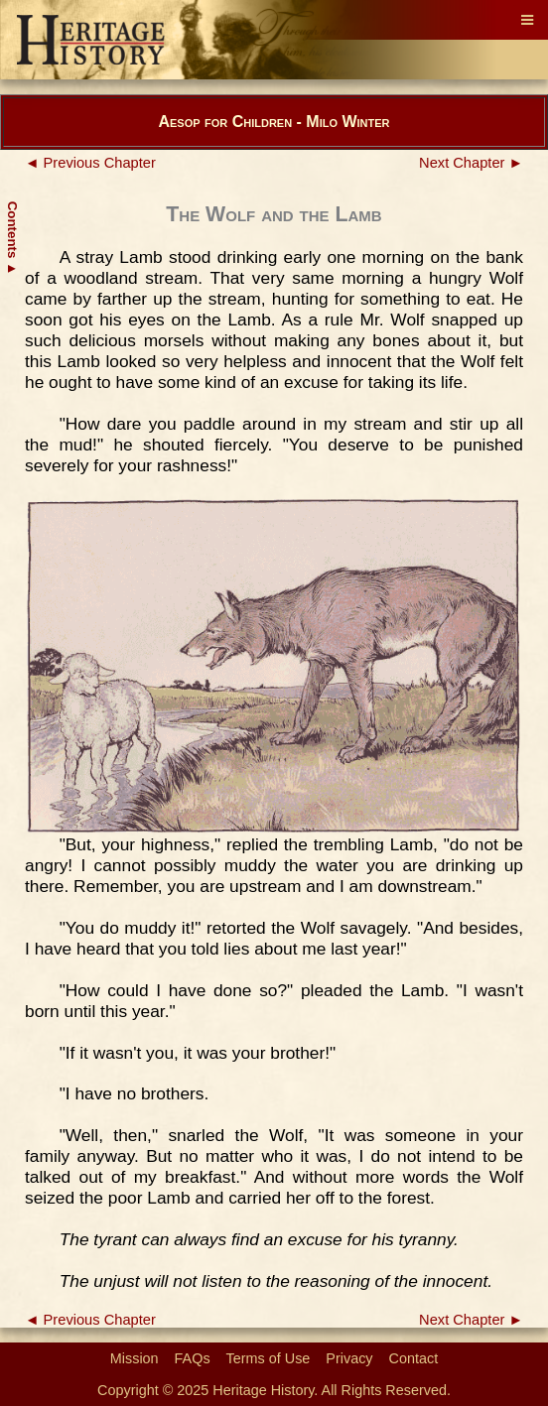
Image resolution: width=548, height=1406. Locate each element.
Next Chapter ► (471, 163)
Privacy (349, 1358)
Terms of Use (268, 1358)
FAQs (192, 1358)
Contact (414, 1358)
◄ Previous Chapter (90, 163)
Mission (134, 1358)
